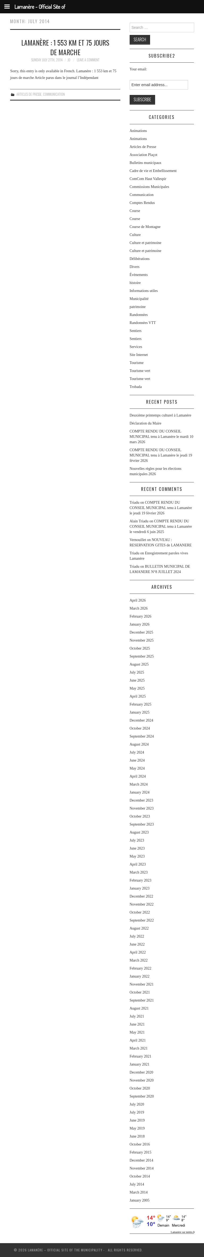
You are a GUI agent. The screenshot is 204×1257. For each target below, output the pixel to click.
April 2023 (138, 864)
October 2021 (140, 992)
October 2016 (140, 1144)
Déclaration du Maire (146, 423)
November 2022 (142, 904)
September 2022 (142, 920)
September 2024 (142, 736)
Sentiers (136, 331)
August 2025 (139, 664)
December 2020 (141, 1072)
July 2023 (137, 840)
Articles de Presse (28, 94)
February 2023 (140, 880)
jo (68, 59)
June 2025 (137, 680)
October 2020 (140, 1088)
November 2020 (142, 1080)
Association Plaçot (144, 155)
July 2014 (137, 1184)
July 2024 (137, 752)
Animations (138, 131)
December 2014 (141, 1160)
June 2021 (137, 1024)
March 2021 (139, 1048)
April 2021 (138, 1040)
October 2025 (140, 648)
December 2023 (141, 800)
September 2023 (142, 824)
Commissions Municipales (149, 187)
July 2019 (137, 1112)
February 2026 (140, 616)
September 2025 (142, 656)
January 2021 (140, 1064)
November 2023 (142, 808)
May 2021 (137, 1032)
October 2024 (140, 728)
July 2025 (137, 672)
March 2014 (139, 1192)
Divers (134, 267)
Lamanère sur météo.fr (183, 1232)
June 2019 (137, 1120)
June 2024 (137, 760)
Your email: (138, 69)
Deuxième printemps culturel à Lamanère (160, 415)
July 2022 (137, 936)
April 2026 (138, 600)
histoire (135, 283)
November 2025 (142, 640)
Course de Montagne (145, 227)
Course (135, 211)
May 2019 (137, 1128)
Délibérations (140, 259)
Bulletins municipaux (146, 163)
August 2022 (139, 928)
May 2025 (137, 688)
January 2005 (140, 1200)
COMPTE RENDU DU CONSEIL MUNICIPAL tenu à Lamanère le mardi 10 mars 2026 (161, 436)
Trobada (136, 387)
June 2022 (137, 944)
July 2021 (137, 1016)
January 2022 (140, 976)
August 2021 (139, 1008)
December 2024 (141, 720)
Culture (135, 235)
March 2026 (139, 608)
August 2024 (139, 744)
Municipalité (139, 299)
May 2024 (137, 768)
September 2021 (142, 1000)
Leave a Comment (88, 59)
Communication (54, 94)
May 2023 (137, 856)
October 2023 (140, 816)
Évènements (139, 275)
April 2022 (138, 952)
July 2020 (137, 1104)
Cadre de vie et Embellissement (153, 171)
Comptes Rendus (142, 203)
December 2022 (141, 896)
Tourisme (137, 363)
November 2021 (142, 984)
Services (136, 347)
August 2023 (139, 832)
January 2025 (140, 712)
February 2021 (140, 1056)
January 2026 (140, 624)
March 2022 (139, 960)
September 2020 (142, 1096)
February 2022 (140, 968)
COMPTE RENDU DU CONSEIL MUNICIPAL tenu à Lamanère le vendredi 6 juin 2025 (161, 526)
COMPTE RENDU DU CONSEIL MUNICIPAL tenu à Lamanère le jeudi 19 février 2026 (161, 455)
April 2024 (138, 776)
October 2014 (140, 1176)
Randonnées (139, 315)
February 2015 (140, 1152)
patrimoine (138, 307)
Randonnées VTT (143, 323)
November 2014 (142, 1168)
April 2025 (138, 696)
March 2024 (139, 784)
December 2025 (141, 632)
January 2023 (140, 888)
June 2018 (137, 1136)
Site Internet (139, 355)
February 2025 (140, 704)
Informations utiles (144, 291)
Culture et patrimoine (146, 243)
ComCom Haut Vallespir (148, 179)
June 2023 (137, 848)
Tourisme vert (140, 371)
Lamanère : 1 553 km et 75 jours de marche (65, 47)
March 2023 (139, 872)
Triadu (134, 553)
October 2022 (140, 912)
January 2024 (140, 792)
